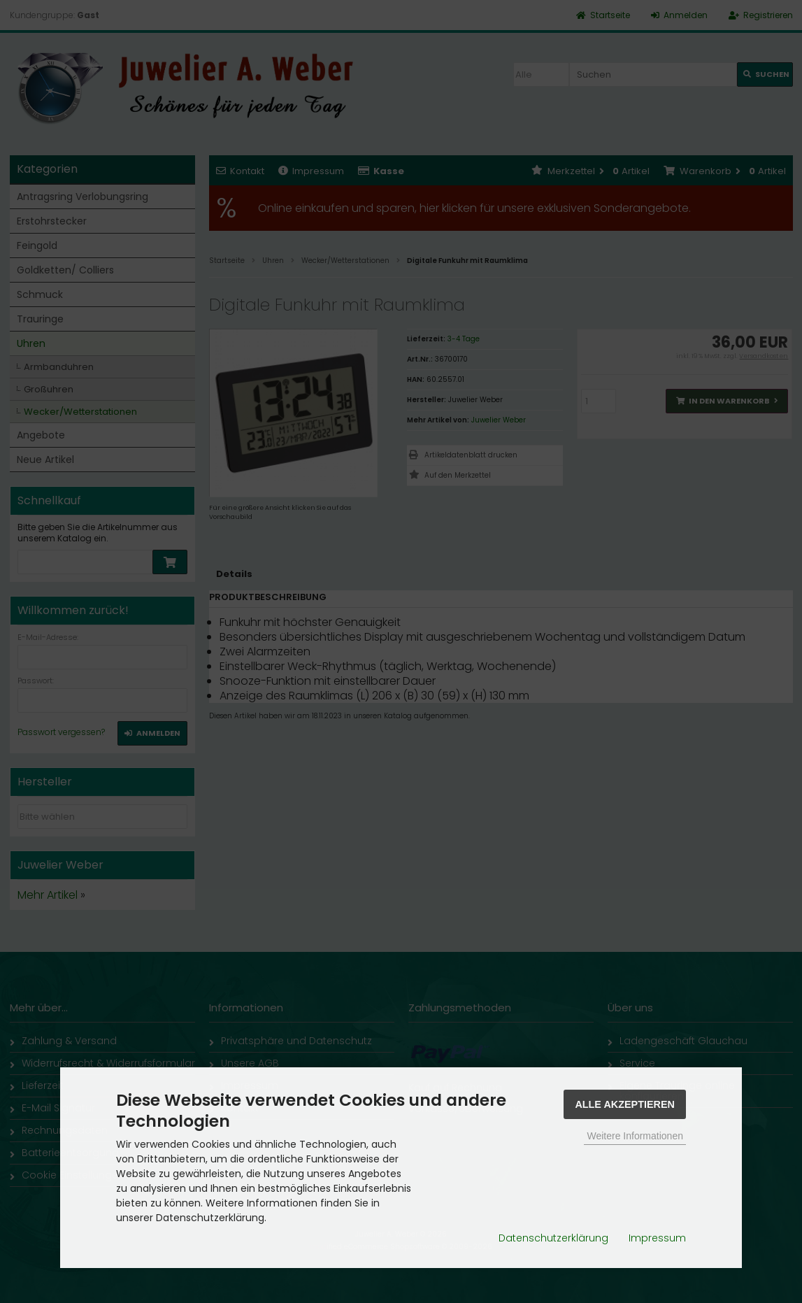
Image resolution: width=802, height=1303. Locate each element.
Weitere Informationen (634, 1135)
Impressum (657, 1238)
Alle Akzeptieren (625, 1104)
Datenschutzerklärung (553, 1238)
